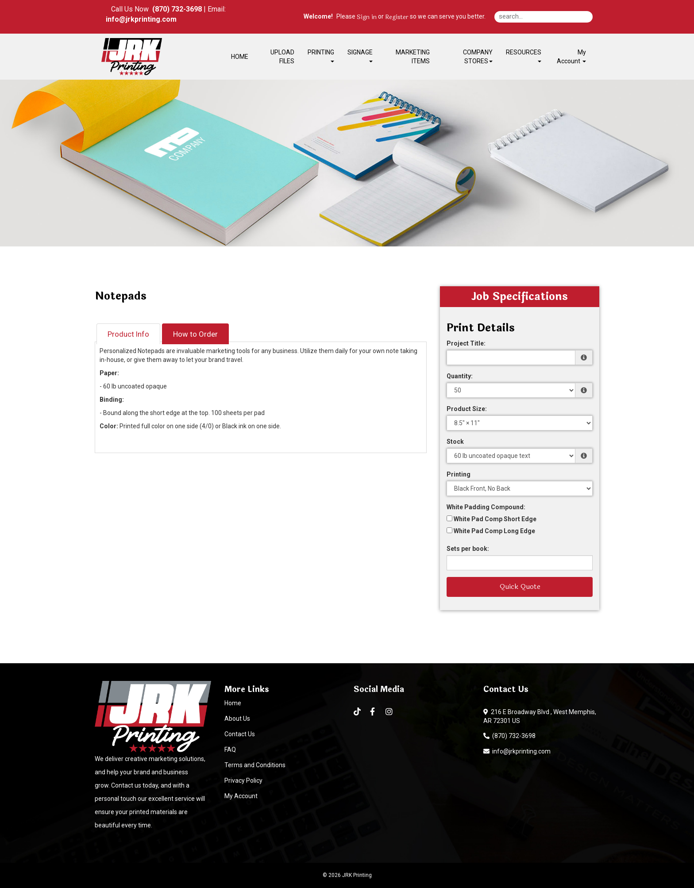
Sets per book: (468, 548)
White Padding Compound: (486, 507)
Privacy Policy (243, 780)
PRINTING (321, 55)
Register (397, 17)
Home (232, 703)
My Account (241, 796)
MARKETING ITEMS (413, 57)
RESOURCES (523, 55)
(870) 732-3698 (509, 735)
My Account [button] (571, 57)
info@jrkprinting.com (517, 751)
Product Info (128, 334)
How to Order (195, 334)
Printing (458, 474)
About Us (237, 718)
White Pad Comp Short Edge (491, 519)
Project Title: (466, 343)
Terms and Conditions (254, 765)
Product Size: (467, 408)
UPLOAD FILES (282, 57)
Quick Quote (519, 586)
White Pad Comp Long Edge (491, 530)
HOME (239, 56)
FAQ (230, 749)
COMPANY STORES (478, 57)
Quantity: (460, 376)
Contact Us (239, 734)
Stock (455, 441)
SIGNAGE (360, 55)
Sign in (367, 17)
